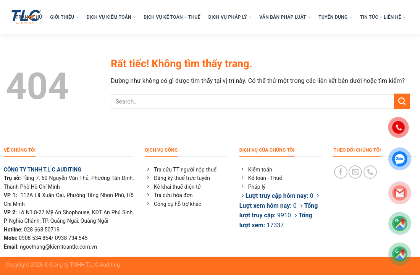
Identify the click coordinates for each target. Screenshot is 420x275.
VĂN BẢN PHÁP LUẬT (284, 17)
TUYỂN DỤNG (335, 17)
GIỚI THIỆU (64, 17)
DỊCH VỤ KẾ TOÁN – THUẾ (172, 17)
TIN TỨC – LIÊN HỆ (382, 17)
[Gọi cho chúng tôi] (370, 172)
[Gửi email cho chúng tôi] (355, 172)
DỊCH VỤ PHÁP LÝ (229, 17)
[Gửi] (402, 101)
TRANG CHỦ (29, 17)
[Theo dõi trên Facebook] (340, 172)
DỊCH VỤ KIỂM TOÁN (111, 17)
